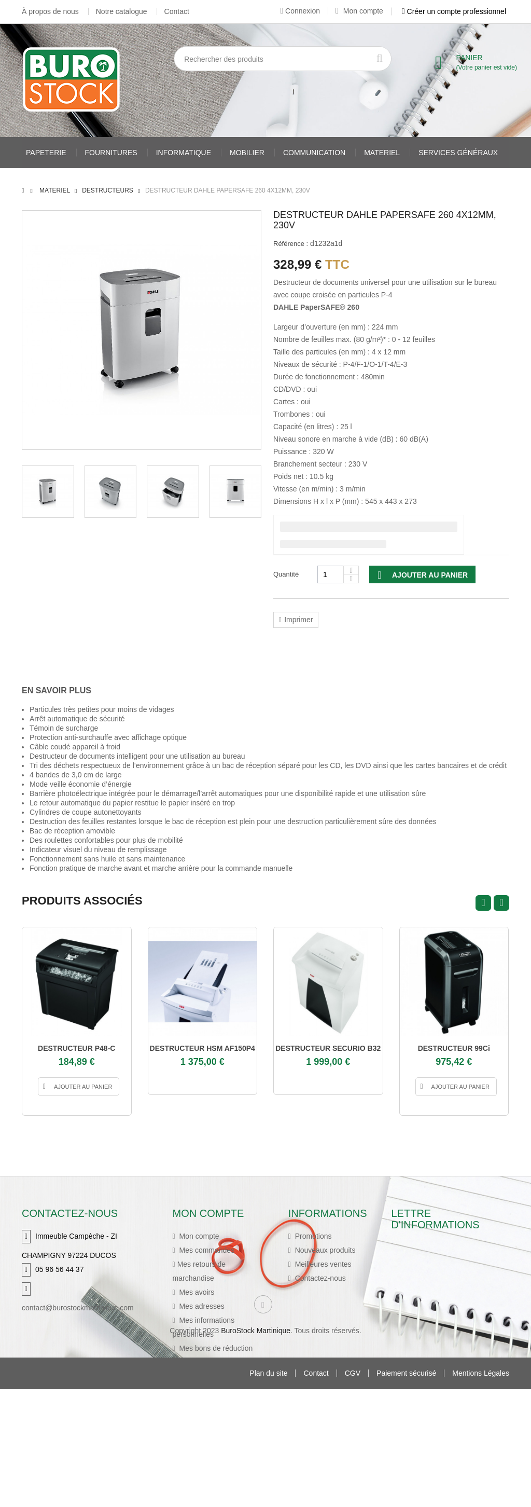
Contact (176, 11)
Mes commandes (205, 1250)
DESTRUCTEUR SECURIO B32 (328, 1048)
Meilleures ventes (322, 1264)
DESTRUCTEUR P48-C (76, 1048)
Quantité (286, 574)
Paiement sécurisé (406, 1491)
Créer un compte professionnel (454, 11)
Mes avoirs (196, 1292)
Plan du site (268, 1491)
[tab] (64, 691)
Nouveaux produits (324, 1250)
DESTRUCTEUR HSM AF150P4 (202, 1048)
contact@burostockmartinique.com (78, 1308)
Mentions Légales (480, 1491)
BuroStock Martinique (255, 1448)
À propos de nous (50, 11)
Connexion (300, 11)
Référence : (290, 244)
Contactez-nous (319, 1278)
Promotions (312, 1236)
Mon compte (359, 11)
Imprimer (298, 619)
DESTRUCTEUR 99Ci (454, 1048)
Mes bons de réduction (215, 1348)
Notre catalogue (121, 11)
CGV (352, 1491)
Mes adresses (201, 1306)
